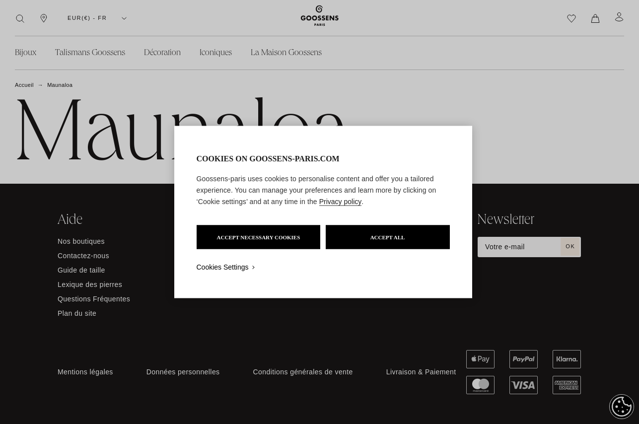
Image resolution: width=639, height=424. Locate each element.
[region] (323, 212)
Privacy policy (340, 202)
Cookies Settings (223, 267)
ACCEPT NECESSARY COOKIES (258, 237)
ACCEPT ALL (387, 237)
